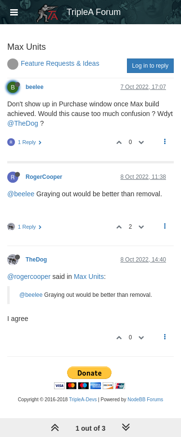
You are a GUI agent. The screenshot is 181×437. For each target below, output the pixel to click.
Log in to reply (150, 65)
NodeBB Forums (145, 399)
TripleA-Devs (83, 399)
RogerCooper (44, 177)
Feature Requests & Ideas (60, 63)
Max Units (89, 276)
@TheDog (22, 123)
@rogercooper (29, 276)
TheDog (36, 259)
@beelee (20, 194)
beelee (34, 87)
